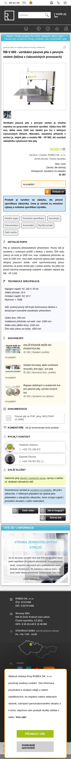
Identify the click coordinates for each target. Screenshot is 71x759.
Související (54, 218)
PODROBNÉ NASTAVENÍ (28, 746)
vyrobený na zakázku (41, 490)
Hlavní (10, 36)
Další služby (11, 232)
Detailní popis (11, 218)
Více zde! (21, 717)
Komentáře (28, 225)
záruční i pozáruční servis (33, 478)
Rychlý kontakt (45, 225)
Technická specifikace (33, 218)
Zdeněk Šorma (27, 456)
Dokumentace (12, 225)
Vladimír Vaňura (28, 444)
